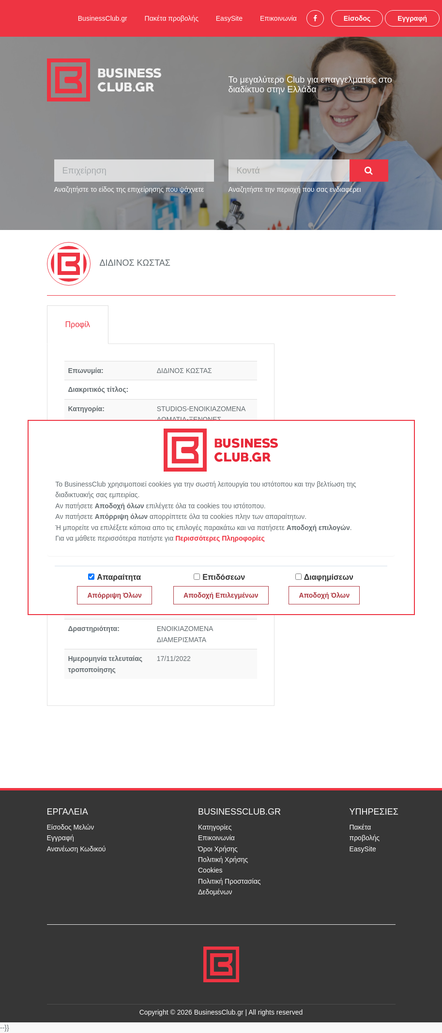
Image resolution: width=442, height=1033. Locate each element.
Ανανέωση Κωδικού (76, 849)
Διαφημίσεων (328, 577)
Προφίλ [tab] (77, 324)
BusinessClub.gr (102, 18)
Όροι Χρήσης (218, 849)
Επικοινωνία (278, 18)
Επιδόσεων (223, 577)
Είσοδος (357, 18)
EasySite (229, 18)
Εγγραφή (412, 18)
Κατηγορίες (214, 827)
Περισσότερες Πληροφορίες (220, 538)
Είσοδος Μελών (70, 827)
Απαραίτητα (119, 577)
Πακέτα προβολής (171, 18)
